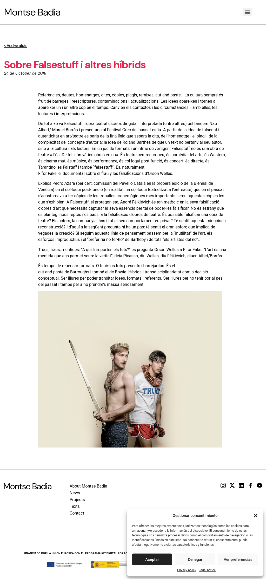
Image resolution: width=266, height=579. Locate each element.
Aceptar (152, 559)
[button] (255, 515)
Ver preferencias (238, 559)
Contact (77, 513)
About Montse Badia (88, 486)
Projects (77, 499)
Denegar (195, 559)
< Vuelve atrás (15, 45)
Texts (75, 506)
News (75, 492)
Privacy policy (186, 570)
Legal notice (207, 570)
